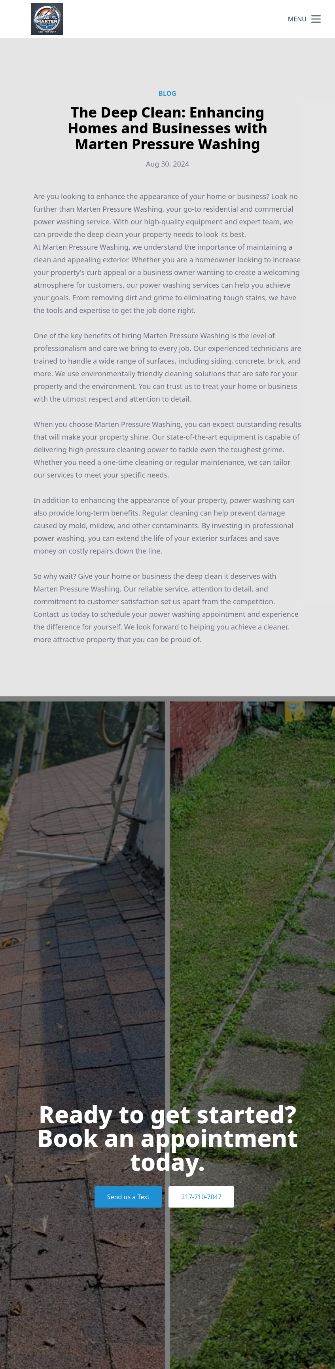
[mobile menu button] (316, 18)
